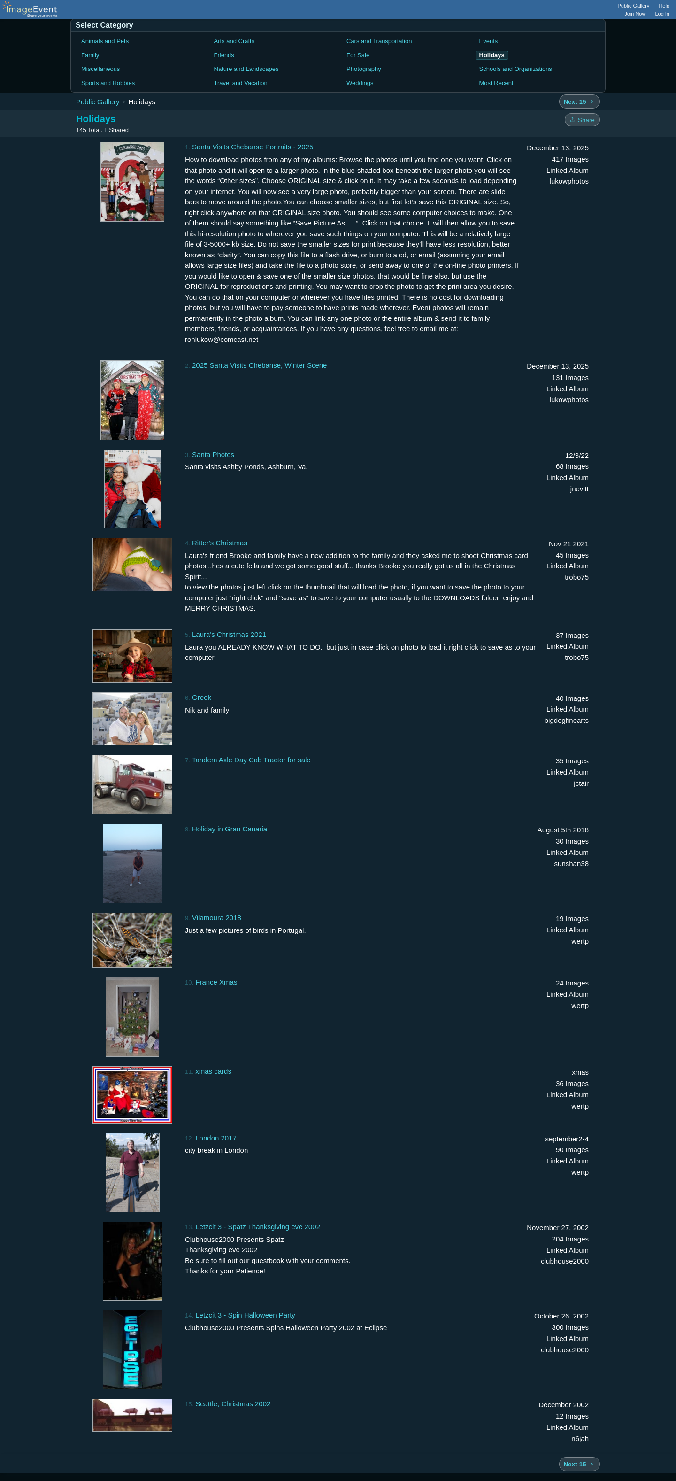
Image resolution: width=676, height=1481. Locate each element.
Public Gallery (634, 5)
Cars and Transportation (379, 41)
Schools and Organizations (515, 68)
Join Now (634, 13)
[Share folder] (582, 119)
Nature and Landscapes (246, 68)
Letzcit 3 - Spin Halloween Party (245, 1315)
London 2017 (216, 1138)
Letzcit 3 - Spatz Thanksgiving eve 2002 (257, 1227)
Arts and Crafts (234, 41)
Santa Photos (213, 454)
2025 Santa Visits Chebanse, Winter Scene (259, 365)
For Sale (357, 55)
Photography (363, 68)
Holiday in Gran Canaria (229, 829)
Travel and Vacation (241, 82)
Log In (662, 13)
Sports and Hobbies (108, 82)
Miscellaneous (100, 68)
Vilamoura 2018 (216, 918)
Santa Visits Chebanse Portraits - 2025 (252, 147)
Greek (201, 697)
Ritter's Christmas (219, 543)
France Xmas (216, 982)
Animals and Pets (105, 41)
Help (664, 5)
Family (90, 55)
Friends (224, 55)
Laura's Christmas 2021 (229, 634)
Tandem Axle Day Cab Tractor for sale (251, 760)
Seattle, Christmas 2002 (232, 1404)
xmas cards (213, 1071)
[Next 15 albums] (579, 101)
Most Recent (496, 82)
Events (488, 41)
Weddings (360, 82)
